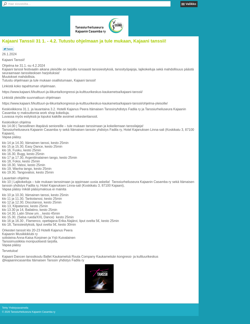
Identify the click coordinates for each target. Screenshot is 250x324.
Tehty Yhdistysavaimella (15, 307)
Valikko (191, 4)
